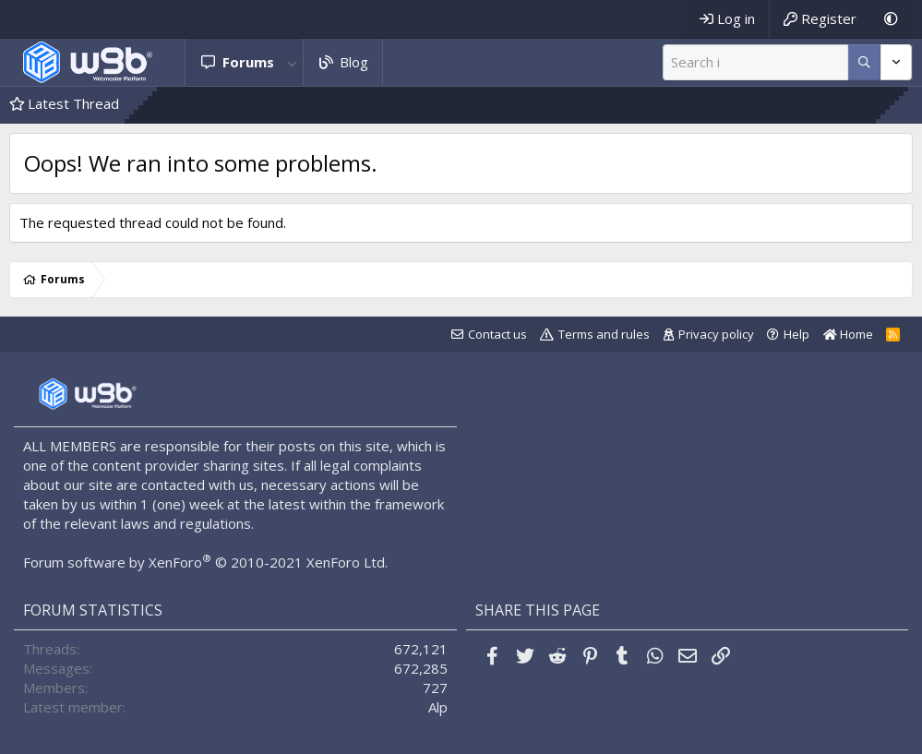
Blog (354, 62)
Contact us (497, 334)
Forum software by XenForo (205, 562)
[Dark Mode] (891, 19)
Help (796, 334)
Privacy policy (716, 334)
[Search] (755, 62)
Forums (248, 62)
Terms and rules (604, 334)
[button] (292, 62)
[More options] (864, 62)
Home (848, 334)
